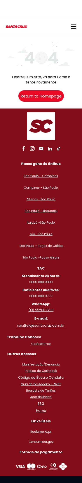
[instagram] (32, 130)
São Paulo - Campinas (41, 157)
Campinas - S (34, 168)
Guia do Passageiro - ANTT (41, 365)
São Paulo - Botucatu (41, 192)
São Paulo (47, 180)
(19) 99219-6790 (40, 291)
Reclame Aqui (40, 413)
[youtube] (41, 130)
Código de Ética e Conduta (41, 358)
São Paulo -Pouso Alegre (40, 238)
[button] (73, 7)
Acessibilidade (41, 378)
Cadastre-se (41, 325)
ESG (41, 384)
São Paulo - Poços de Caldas (41, 227)
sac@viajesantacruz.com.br (41, 306)
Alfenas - (33, 180)
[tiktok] (58, 130)
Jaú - (34, 215)
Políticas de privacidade (42, 472)
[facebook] (23, 130)
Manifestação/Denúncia (41, 345)
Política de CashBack (41, 352)
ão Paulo (51, 168)
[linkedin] (49, 130)
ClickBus (17, 472)
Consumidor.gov (41, 423)
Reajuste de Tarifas (41, 371)
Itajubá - (33, 203)
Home (41, 391)
